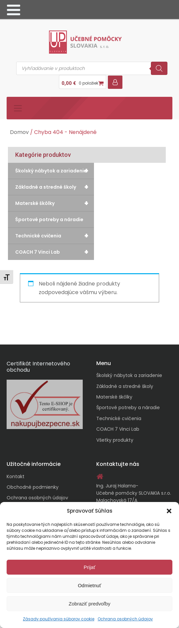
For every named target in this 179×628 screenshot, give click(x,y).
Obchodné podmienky (33, 487)
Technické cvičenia (54, 236)
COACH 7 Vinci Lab (54, 252)
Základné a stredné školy (54, 187)
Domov (19, 132)
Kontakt (15, 476)
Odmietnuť (89, 585)
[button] (169, 511)
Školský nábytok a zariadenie (54, 171)
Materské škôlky (54, 203)
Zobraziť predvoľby (90, 603)
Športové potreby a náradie (49, 219)
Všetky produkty (114, 440)
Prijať (90, 567)
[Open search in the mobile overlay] (91, 68)
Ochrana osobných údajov (125, 619)
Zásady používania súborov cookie (58, 619)
